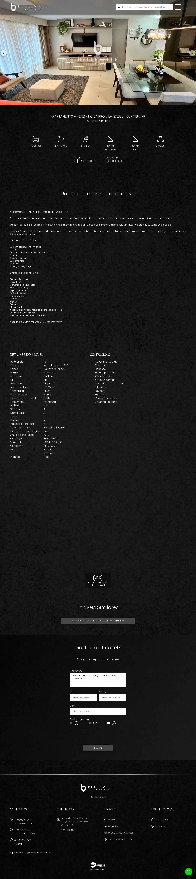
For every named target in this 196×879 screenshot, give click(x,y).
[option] (98, 52)
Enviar (98, 748)
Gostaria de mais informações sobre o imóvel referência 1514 (98, 680)
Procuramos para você (120, 833)
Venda (111, 819)
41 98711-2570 (28, 832)
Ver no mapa (68, 830)
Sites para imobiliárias (98, 869)
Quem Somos (162, 819)
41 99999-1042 (28, 822)
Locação (113, 826)
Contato (160, 826)
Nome (73, 692)
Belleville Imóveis (98, 787)
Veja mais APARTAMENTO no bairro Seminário (98, 620)
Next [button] (192, 53)
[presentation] (98, 736)
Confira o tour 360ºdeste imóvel (98, 584)
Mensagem (76, 670)
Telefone (103, 692)
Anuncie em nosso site (120, 839)
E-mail (73, 705)
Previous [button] (4, 53)
